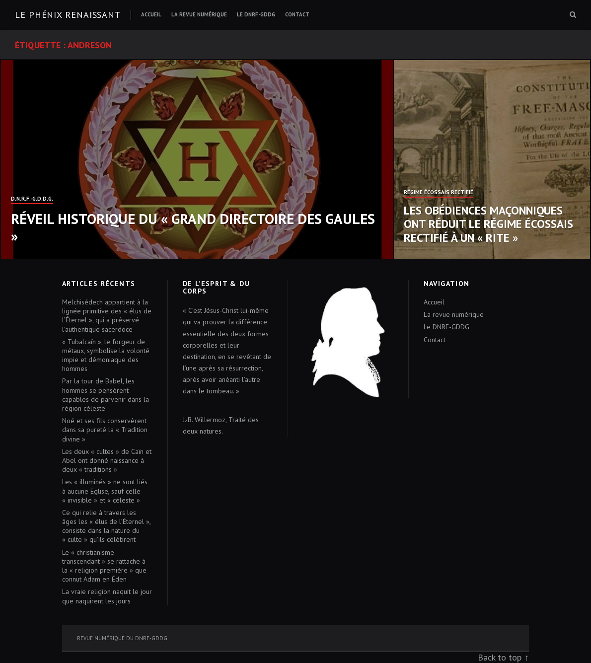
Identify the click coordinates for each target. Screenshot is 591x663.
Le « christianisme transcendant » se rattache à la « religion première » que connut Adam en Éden (104, 566)
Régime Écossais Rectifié (438, 193)
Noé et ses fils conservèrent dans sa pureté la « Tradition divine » (105, 429)
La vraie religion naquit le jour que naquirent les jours (107, 596)
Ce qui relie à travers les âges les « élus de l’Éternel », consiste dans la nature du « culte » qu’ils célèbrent (106, 526)
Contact (297, 14)
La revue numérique (199, 14)
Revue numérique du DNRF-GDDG (122, 638)
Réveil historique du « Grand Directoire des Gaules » (193, 227)
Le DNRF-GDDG (256, 14)
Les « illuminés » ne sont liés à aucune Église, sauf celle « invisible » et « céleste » (105, 490)
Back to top (499, 657)
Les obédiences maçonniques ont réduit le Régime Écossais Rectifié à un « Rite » (488, 224)
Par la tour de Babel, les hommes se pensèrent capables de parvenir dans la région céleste (105, 394)
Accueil (151, 14)
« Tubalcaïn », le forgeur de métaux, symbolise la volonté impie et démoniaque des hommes (105, 355)
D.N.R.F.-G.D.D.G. (32, 199)
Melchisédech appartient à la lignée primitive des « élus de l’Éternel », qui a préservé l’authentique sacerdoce (106, 315)
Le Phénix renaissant (68, 14)
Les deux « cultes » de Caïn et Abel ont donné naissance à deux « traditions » (106, 460)
